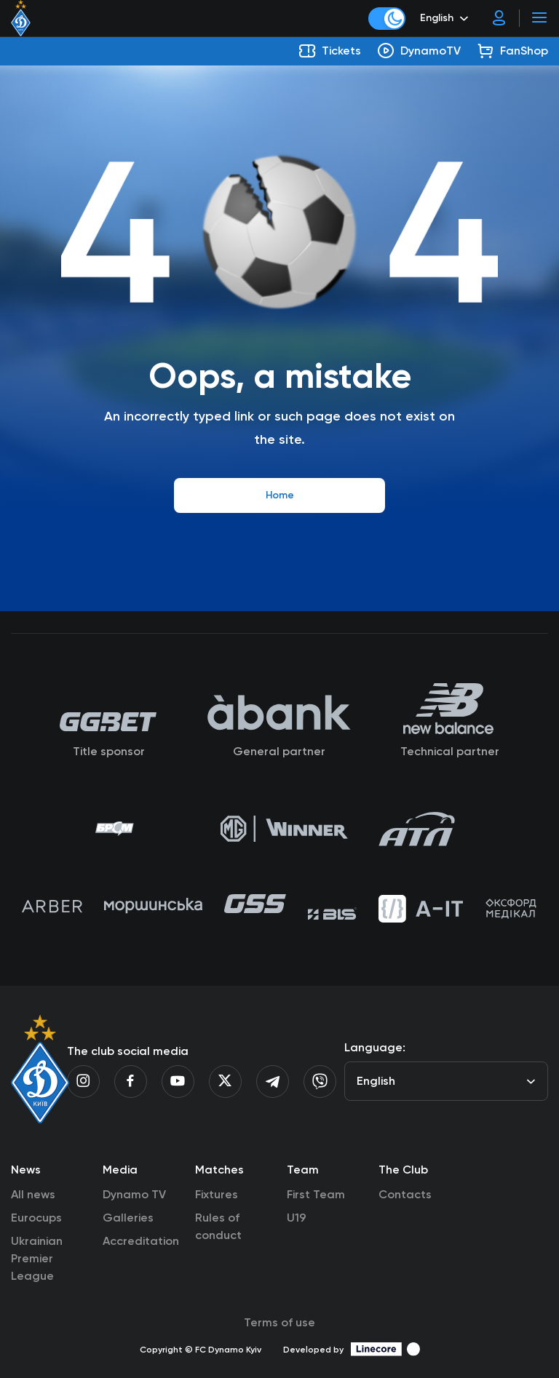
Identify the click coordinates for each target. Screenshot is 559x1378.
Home (280, 495)
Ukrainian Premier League (37, 1258)
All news (33, 1194)
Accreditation (141, 1241)
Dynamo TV (134, 1194)
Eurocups (36, 1217)
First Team (316, 1194)
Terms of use (279, 1322)
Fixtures (216, 1194)
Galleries (128, 1217)
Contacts (405, 1194)
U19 (296, 1217)
